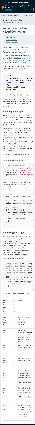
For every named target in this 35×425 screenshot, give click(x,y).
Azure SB (19, 22)
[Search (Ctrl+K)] (26, 9)
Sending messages (11, 40)
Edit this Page (28, 15)
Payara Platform (12, 15)
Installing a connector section (22, 60)
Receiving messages (12, 42)
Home (3, 15)
